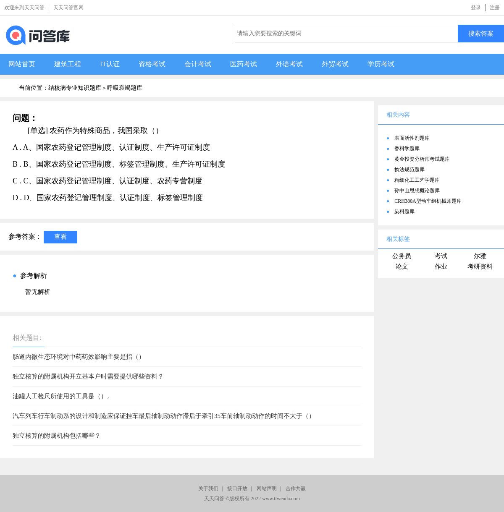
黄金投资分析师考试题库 (422, 159)
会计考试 (197, 64)
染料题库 (404, 211)
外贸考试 (335, 64)
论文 (402, 266)
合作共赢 (296, 488)
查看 (60, 236)
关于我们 (208, 488)
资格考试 (152, 64)
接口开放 (237, 488)
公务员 (401, 256)
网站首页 (21, 64)
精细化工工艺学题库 (417, 180)
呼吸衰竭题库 (124, 88)
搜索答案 (481, 33)
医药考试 (243, 64)
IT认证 (110, 64)
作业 (441, 266)
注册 (495, 7)
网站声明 (267, 488)
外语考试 (289, 64)
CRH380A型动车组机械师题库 (427, 201)
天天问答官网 (68, 7)
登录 (476, 7)
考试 (441, 256)
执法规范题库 (409, 169)
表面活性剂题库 (412, 138)
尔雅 (480, 256)
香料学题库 (407, 149)
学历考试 (381, 64)
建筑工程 (67, 64)
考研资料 (480, 266)
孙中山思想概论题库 (417, 190)
